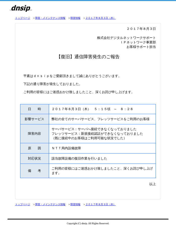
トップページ (22, 18)
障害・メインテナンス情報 (50, 18)
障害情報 (75, 18)
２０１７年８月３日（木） (100, 18)
